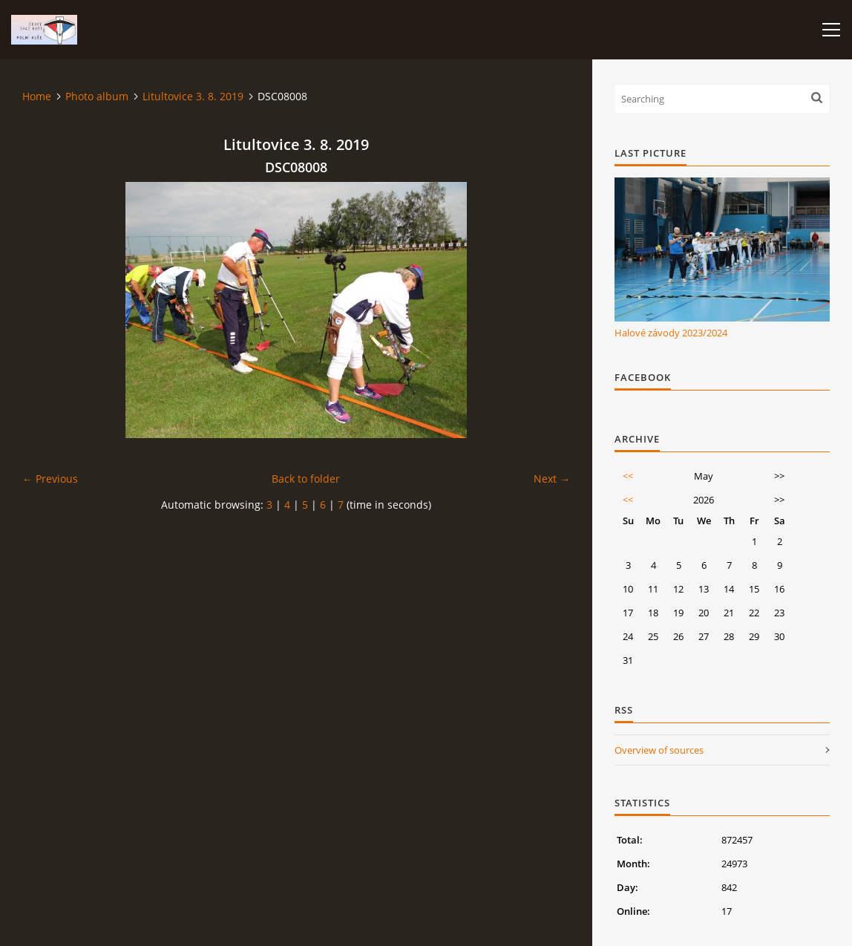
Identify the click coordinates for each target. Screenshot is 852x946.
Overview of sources (659, 750)
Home (36, 96)
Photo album (96, 96)
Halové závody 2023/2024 (671, 332)
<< (628, 476)
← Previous (50, 479)
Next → (552, 479)
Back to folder (306, 479)
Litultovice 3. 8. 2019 (192, 96)
